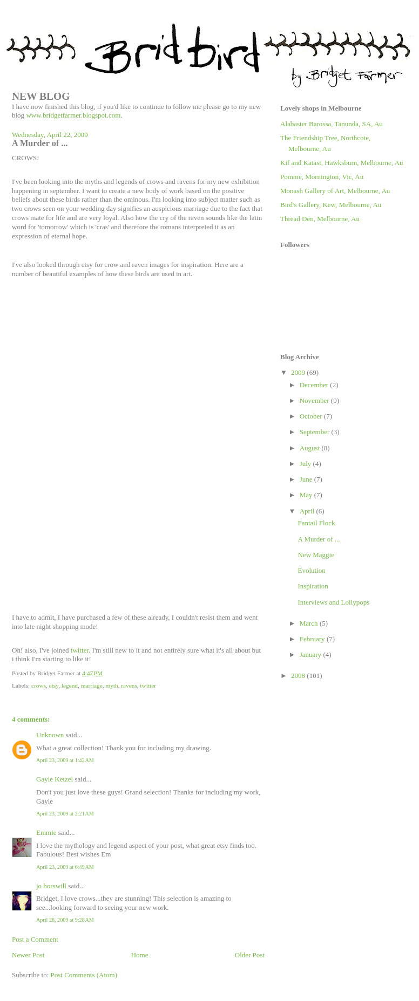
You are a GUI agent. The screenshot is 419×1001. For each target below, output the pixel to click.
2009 (299, 372)
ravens (129, 685)
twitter (80, 650)
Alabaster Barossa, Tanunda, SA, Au (331, 124)
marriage (92, 685)
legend (70, 685)
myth (111, 685)
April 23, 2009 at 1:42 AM (65, 760)
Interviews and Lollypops (333, 602)
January (311, 654)
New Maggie (316, 555)
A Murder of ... (319, 539)
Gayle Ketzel (54, 779)
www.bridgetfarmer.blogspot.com (73, 115)
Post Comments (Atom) (84, 975)
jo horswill (51, 886)
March (310, 623)
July (306, 464)
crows (38, 685)
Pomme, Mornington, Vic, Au (321, 177)
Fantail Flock (316, 523)
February (313, 639)
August (311, 448)
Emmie (46, 832)
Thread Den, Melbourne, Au (320, 219)
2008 (299, 675)
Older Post (250, 955)
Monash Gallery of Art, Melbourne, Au (335, 191)
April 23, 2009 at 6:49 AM (65, 867)
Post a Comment (35, 939)
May (307, 495)
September (316, 432)
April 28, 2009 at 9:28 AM (65, 920)
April (308, 511)
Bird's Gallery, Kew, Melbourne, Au (330, 205)
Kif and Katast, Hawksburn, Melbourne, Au (341, 163)
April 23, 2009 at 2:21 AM (65, 814)
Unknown (50, 735)
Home (139, 955)
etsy (53, 685)
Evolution (311, 570)
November (315, 400)
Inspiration (313, 586)
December (315, 385)
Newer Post (28, 955)
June (307, 479)
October (312, 416)
